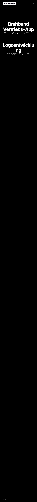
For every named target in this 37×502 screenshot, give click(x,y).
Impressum (5, 499)
